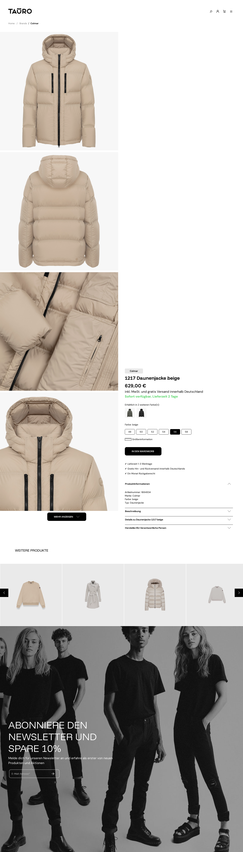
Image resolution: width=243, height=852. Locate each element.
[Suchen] (210, 11)
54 (163, 431)
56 (175, 431)
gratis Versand (159, 392)
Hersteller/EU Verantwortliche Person (178, 527)
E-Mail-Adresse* (21, 773)
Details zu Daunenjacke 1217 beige (178, 519)
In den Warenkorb (143, 451)
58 (186, 431)
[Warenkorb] (223, 11)
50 (141, 431)
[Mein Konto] (217, 11)
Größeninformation (138, 439)
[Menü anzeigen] (230, 11)
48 (129, 431)
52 (152, 431)
